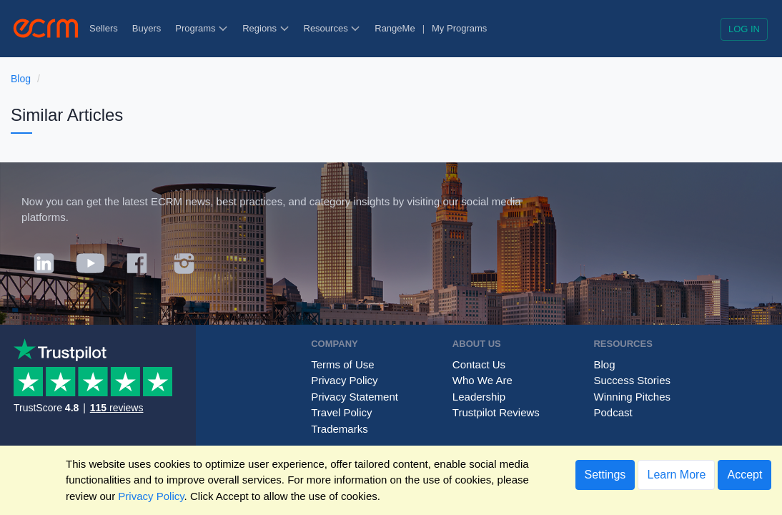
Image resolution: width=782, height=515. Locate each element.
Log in (744, 29)
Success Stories (631, 380)
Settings (605, 475)
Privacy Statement (354, 397)
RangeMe (395, 28)
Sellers (103, 28)
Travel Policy (341, 412)
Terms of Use (342, 364)
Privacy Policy (344, 380)
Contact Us (478, 364)
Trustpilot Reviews (496, 412)
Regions (265, 28)
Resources (332, 28)
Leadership (478, 397)
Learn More (676, 475)
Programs (201, 28)
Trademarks (339, 429)
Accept (744, 475)
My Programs (459, 28)
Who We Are (482, 380)
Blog (21, 78)
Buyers (146, 28)
